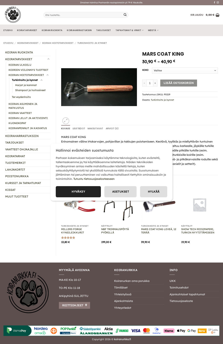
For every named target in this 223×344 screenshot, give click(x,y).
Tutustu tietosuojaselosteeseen (94, 179)
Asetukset (120, 191)
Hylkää (153, 191)
